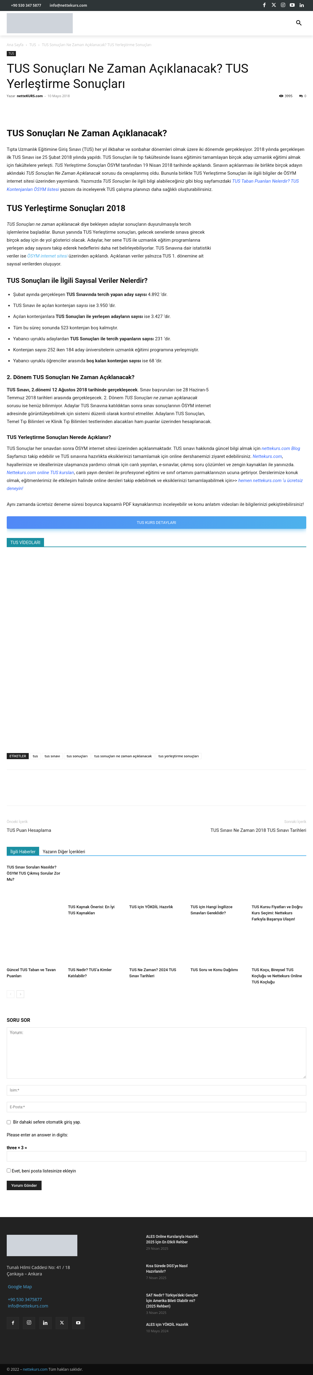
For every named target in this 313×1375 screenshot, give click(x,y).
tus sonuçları (77, 756)
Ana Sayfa (15, 44)
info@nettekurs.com (27, 1306)
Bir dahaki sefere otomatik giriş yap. (47, 1122)
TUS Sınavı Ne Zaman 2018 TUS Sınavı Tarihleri (258, 830)
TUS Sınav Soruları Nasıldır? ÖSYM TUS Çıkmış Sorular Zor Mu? (33, 873)
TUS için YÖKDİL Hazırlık (151, 907)
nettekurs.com (35, 1369)
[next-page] (20, 994)
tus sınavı (52, 756)
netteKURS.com (30, 95)
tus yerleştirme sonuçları (178, 756)
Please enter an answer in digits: (37, 1134)
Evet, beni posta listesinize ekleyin (41, 1170)
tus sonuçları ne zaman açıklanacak (123, 756)
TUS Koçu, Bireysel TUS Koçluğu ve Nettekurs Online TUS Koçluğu (277, 976)
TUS (32, 44)
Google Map (19, 1286)
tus (35, 756)
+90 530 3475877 (24, 1299)
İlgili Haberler (22, 851)
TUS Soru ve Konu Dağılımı (214, 970)
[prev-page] (10, 994)
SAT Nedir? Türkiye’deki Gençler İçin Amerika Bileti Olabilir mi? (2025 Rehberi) (172, 1300)
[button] (299, 23)
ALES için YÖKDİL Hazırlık (167, 1324)
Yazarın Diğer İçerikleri (64, 851)
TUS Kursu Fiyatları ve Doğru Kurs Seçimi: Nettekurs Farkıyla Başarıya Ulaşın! (277, 913)
